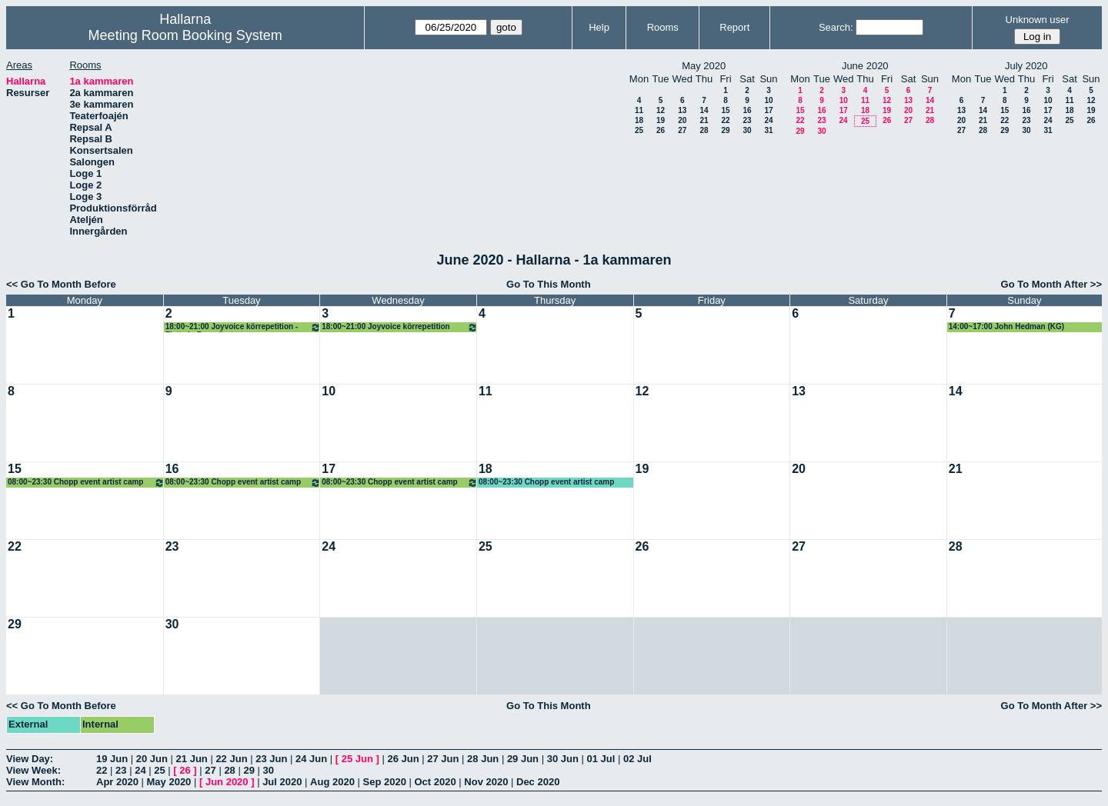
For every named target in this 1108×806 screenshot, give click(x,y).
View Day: (29, 758)
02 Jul (637, 758)
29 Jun (523, 758)
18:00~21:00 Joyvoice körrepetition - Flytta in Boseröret (243, 327)
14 (703, 110)
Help (599, 27)
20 (682, 120)
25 (639, 130)
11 (639, 110)
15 (725, 110)
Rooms (663, 27)
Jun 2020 (227, 782)
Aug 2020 (332, 782)
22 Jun (231, 758)
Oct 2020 (435, 782)
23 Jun (271, 758)
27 (682, 130)
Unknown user (1038, 19)
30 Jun (563, 758)
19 (660, 120)
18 (639, 120)
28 (703, 130)
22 (725, 120)
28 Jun (483, 758)
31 (768, 130)
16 (747, 110)
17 (768, 110)
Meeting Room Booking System (185, 35)
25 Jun (357, 758)
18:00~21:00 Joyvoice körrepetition (400, 327)
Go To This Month (548, 284)
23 (747, 120)
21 (703, 120)
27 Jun (443, 758)
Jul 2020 (282, 782)
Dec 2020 (537, 782)
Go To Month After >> (1051, 284)
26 (660, 130)
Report (734, 27)
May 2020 (169, 782)
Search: (836, 27)
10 (768, 100)
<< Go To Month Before (61, 284)
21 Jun (192, 758)
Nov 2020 (486, 782)
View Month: (35, 782)
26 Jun (403, 758)
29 (725, 130)
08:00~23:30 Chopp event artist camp (86, 483)
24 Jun (311, 758)
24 (768, 120)
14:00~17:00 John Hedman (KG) (1006, 326)
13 (682, 110)
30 (747, 130)
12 (660, 110)
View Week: (33, 770)
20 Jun (152, 758)
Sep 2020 (384, 782)
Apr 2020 (117, 782)
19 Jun (112, 758)
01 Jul (600, 758)
